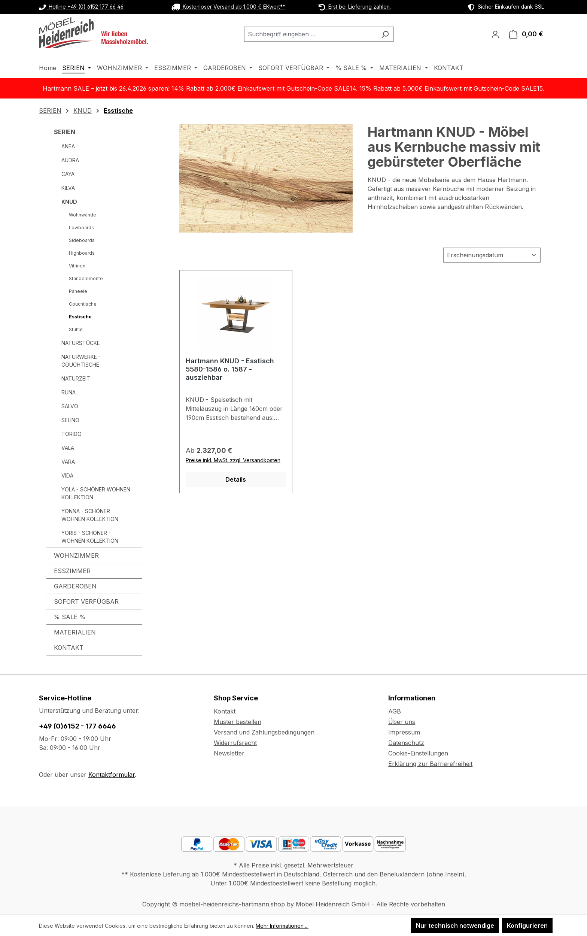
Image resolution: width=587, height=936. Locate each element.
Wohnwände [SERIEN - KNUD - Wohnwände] (82, 215)
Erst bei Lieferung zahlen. (355, 6)
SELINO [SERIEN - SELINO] (70, 420)
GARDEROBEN (75, 586)
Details (235, 479)
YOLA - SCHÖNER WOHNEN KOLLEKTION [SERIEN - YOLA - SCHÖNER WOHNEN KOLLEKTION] (95, 493)
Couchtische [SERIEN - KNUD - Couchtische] (83, 304)
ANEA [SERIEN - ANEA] (68, 146)
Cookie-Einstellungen (418, 753)
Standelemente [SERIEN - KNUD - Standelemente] (86, 278)
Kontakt (224, 711)
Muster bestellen (237, 722)
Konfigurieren (527, 925)
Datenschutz (406, 742)
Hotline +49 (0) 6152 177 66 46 (81, 6)
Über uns (401, 722)
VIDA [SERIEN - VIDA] (67, 475)
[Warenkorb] (526, 34)
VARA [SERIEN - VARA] (68, 461)
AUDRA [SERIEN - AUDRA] (70, 160)
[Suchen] (385, 34)
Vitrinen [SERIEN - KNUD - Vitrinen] (77, 266)
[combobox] (310, 34)
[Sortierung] (492, 255)
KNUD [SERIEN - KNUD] (69, 202)
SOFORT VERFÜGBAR (86, 601)
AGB (394, 711)
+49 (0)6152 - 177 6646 (77, 726)
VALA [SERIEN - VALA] (67, 448)
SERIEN (64, 132)
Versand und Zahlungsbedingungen (264, 732)
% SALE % (69, 617)
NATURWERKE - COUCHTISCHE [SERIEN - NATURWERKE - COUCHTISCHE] (81, 361)
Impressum (404, 732)
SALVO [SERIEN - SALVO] (69, 406)
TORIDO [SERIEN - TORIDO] (71, 434)
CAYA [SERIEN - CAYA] (67, 174)
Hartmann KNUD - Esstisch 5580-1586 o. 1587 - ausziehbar (230, 369)
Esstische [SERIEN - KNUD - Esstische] (80, 316)
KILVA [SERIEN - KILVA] (68, 188)
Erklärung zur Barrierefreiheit (430, 763)
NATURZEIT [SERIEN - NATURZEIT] (75, 378)
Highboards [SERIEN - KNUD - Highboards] (82, 253)
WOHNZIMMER (76, 555)
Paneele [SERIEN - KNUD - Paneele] (78, 291)
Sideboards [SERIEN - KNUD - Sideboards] (82, 240)
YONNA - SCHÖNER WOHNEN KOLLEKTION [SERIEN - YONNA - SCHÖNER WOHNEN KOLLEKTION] (89, 515)
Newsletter (229, 753)
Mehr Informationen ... (282, 926)
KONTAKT (68, 647)
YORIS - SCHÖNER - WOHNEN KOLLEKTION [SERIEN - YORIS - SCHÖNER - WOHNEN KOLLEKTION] (89, 537)
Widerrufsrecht (235, 742)
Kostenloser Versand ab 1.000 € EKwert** (228, 6)
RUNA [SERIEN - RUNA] (68, 392)
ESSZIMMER (72, 571)
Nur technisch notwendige (455, 925)
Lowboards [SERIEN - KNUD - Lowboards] (81, 227)
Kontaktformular (111, 774)
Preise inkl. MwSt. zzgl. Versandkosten (233, 460)
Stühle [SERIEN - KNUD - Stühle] (76, 329)
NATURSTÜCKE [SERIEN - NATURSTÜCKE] (80, 343)
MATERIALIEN (75, 632)
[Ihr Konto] (495, 34)
